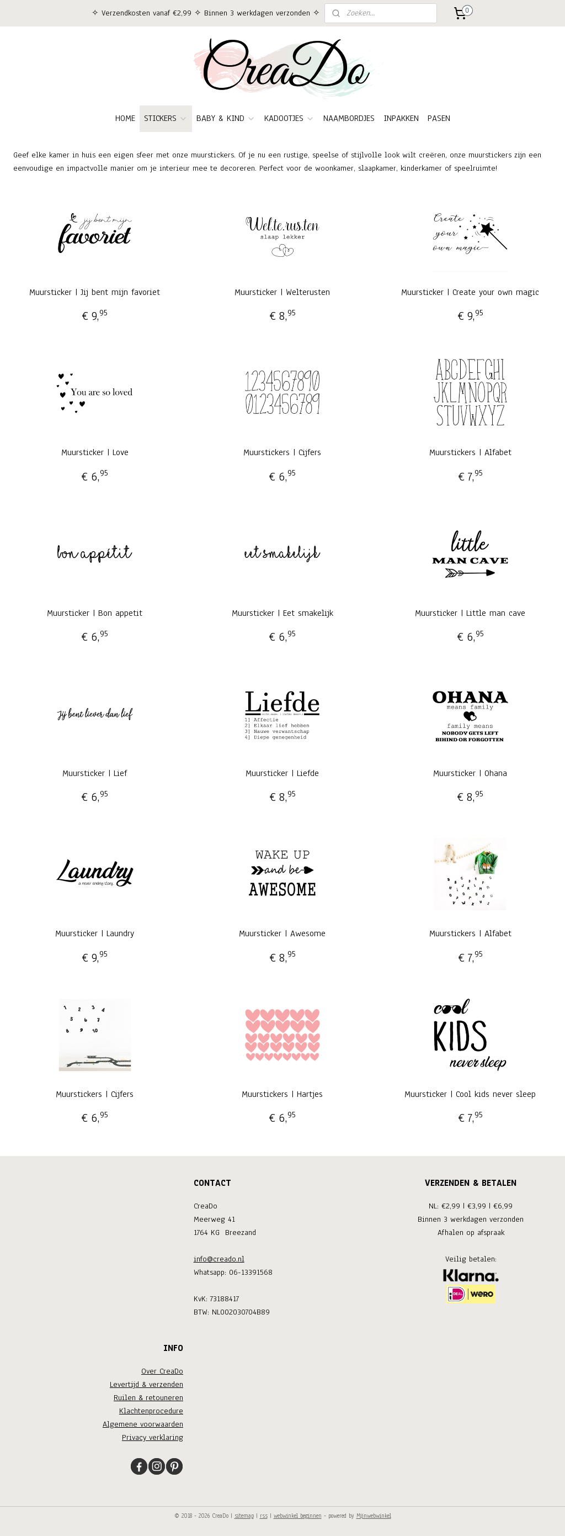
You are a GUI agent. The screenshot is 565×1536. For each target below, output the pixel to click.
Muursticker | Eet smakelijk (282, 613)
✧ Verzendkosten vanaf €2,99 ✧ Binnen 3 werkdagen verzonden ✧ (206, 13)
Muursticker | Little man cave (470, 613)
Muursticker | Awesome (282, 933)
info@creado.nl (219, 1259)
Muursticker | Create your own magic (470, 292)
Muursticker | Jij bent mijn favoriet (94, 292)
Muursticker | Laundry (94, 933)
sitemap (244, 1516)
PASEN (439, 118)
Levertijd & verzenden (146, 1384)
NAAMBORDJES (349, 118)
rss (264, 1516)
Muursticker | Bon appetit (94, 613)
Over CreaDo (162, 1371)
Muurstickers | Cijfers (282, 452)
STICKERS (166, 118)
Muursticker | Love (95, 452)
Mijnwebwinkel (373, 1516)
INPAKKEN (401, 118)
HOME (125, 118)
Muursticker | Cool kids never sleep (470, 1094)
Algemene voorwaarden (143, 1424)
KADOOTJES (289, 118)
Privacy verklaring (152, 1437)
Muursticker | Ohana (470, 773)
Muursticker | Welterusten (282, 292)
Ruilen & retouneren (148, 1397)
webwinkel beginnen (298, 1516)
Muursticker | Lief (94, 773)
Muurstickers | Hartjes (282, 1094)
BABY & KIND (225, 118)
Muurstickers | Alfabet (470, 452)
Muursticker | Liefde (282, 773)
